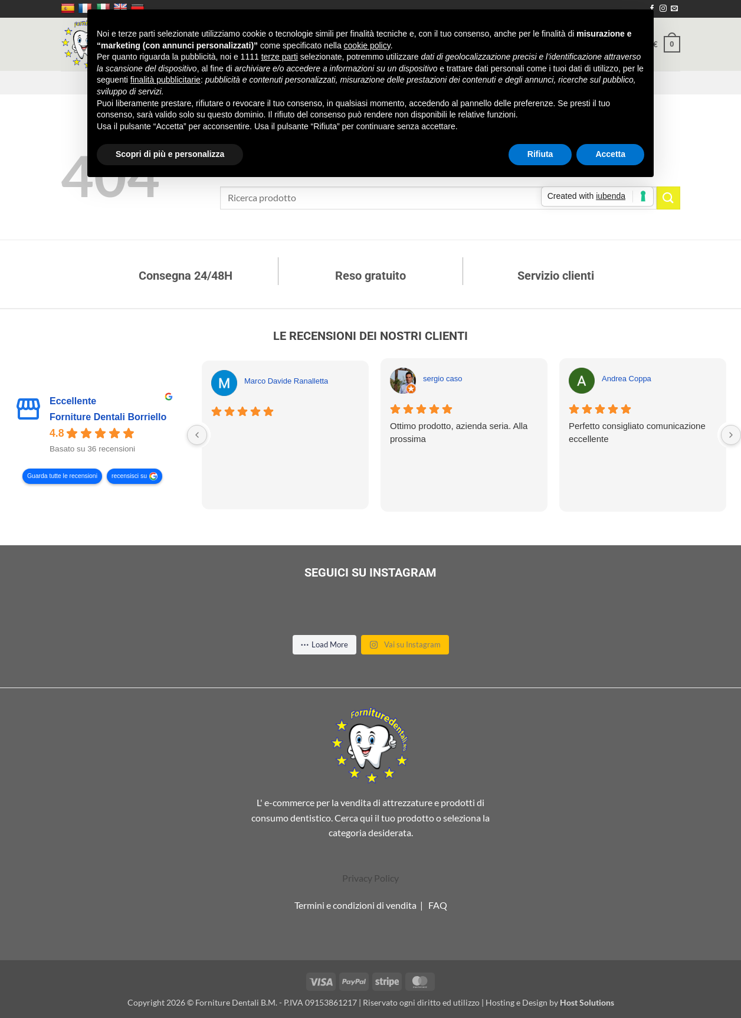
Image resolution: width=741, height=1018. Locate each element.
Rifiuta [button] (540, 154)
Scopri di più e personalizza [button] (170, 154)
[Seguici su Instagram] (663, 9)
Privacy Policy (370, 877)
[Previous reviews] (197, 435)
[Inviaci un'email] (674, 9)
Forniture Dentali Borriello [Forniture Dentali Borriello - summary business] (108, 418)
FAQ (437, 905)
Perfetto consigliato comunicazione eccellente (637, 432)
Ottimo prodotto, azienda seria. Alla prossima (458, 432)
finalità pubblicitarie (165, 79)
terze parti (279, 56)
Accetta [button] (610, 154)
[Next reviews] (731, 435)
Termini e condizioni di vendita (355, 905)
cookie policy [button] (367, 45)
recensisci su (129, 476)
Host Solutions (587, 1002)
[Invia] (668, 198)
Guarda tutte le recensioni (62, 476)
